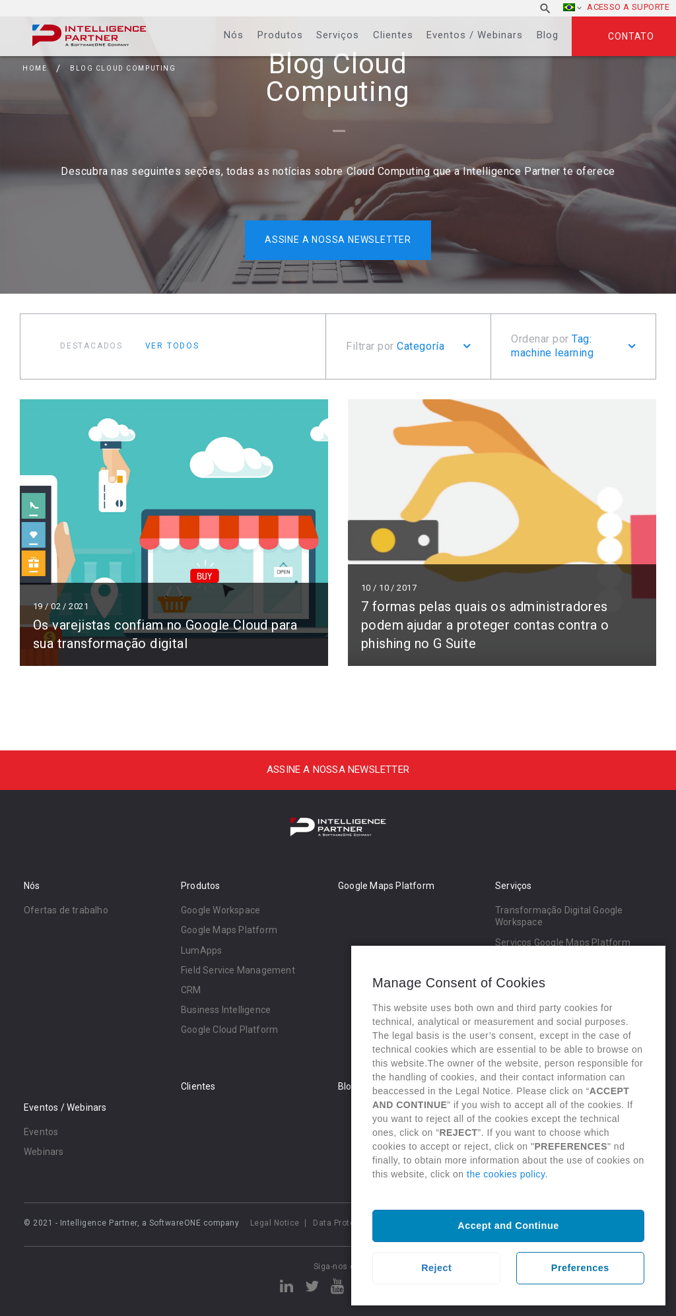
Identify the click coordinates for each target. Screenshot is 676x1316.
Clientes (393, 35)
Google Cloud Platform (229, 1029)
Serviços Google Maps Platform (562, 942)
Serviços (337, 35)
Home (34, 68)
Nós (234, 35)
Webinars (44, 1151)
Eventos (41, 1132)
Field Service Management (238, 970)
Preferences (580, 1268)
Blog (547, 35)
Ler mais (174, 532)
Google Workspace (220, 910)
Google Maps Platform (229, 930)
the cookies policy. (507, 1174)
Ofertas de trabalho (66, 910)
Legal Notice (275, 1223)
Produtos (280, 35)
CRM (191, 990)
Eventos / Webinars (474, 35)
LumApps (201, 950)
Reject (436, 1268)
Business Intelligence (226, 1009)
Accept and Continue (507, 1225)
